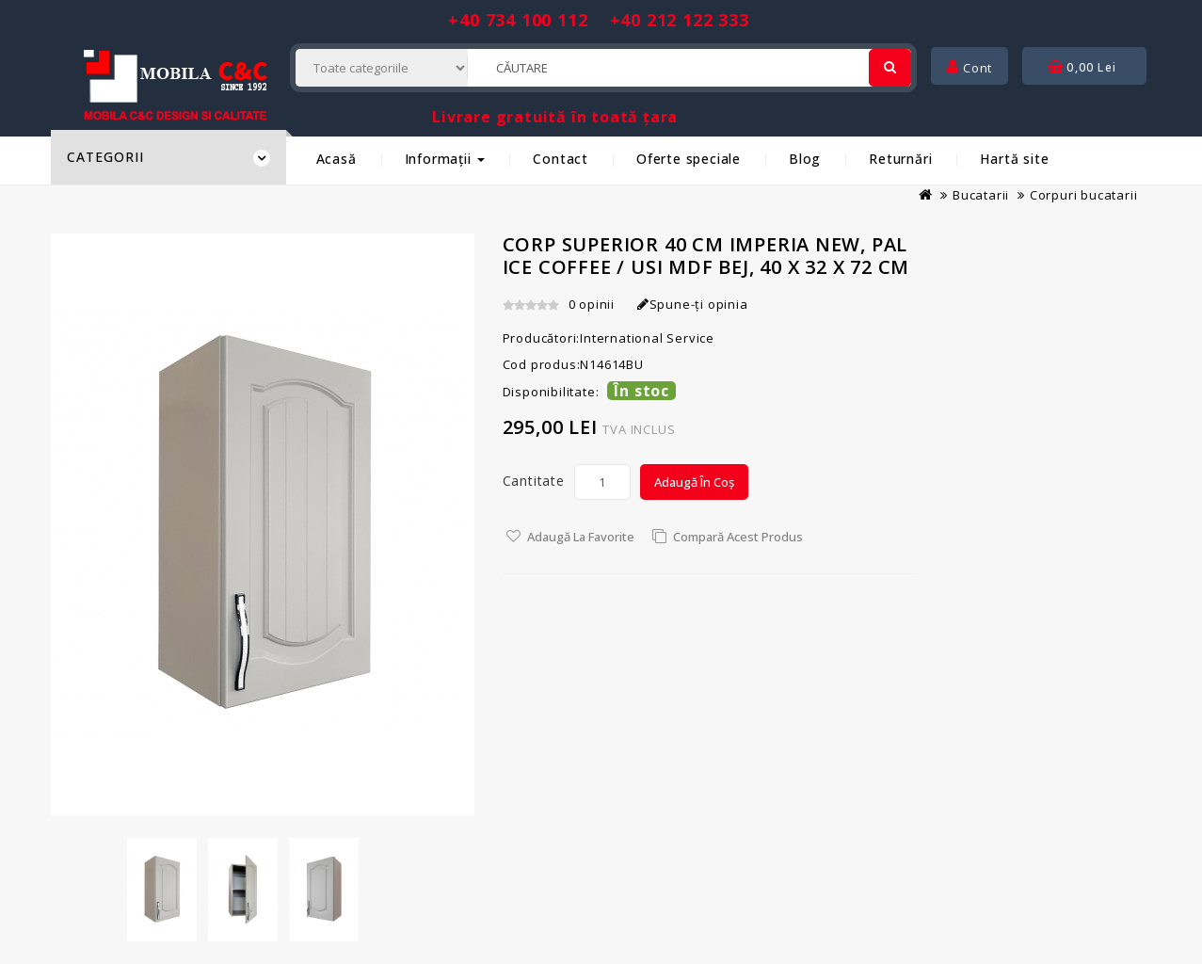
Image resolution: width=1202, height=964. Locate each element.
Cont (969, 67)
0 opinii (592, 304)
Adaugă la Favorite (580, 536)
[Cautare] (890, 68)
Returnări (900, 159)
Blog (805, 159)
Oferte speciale (688, 159)
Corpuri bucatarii (1084, 194)
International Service (647, 337)
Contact (560, 159)
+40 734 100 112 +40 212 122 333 (598, 19)
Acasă (336, 159)
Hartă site (1014, 159)
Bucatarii (981, 194)
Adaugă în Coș (694, 482)
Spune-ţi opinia (692, 304)
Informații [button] (445, 159)
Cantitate (534, 481)
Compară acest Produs (738, 536)
